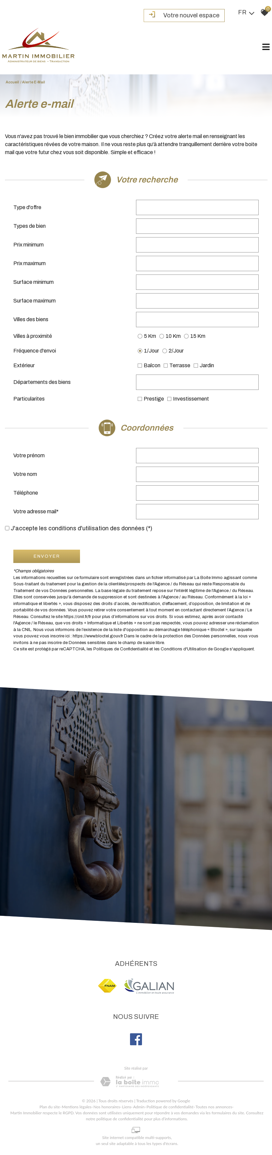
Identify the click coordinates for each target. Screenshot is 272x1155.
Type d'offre (27, 207)
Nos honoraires (106, 1106)
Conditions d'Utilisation (184, 649)
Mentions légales (77, 1106)
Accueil (12, 82)
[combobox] (197, 207)
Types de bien (29, 226)
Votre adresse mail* (36, 511)
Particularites (29, 399)
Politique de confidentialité (170, 1106)
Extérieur (24, 365)
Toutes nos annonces (214, 1106)
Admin (138, 1106)
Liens (126, 1106)
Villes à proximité (32, 336)
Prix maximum (29, 263)
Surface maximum (34, 301)
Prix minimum (28, 244)
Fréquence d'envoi (34, 351)
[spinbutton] (197, 244)
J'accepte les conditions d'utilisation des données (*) (81, 528)
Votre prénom (29, 455)
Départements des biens (42, 382)
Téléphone (25, 493)
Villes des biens (30, 319)
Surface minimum (33, 282)
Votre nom (25, 474)
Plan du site (50, 1106)
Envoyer (47, 556)
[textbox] (197, 207)
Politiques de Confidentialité (120, 649)
